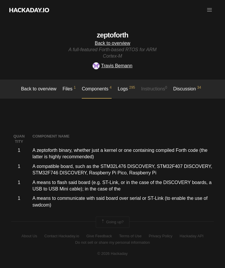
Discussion (187, 88)
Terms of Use (130, 236)
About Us (29, 236)
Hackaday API (192, 236)
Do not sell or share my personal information (112, 242)
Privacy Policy (161, 236)
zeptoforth (112, 35)
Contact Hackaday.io (61, 236)
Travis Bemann (112, 65)
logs (126, 88)
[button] (209, 10)
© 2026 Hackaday (112, 253)
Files (69, 88)
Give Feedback (99, 236)
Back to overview (112, 43)
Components (97, 88)
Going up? (112, 222)
